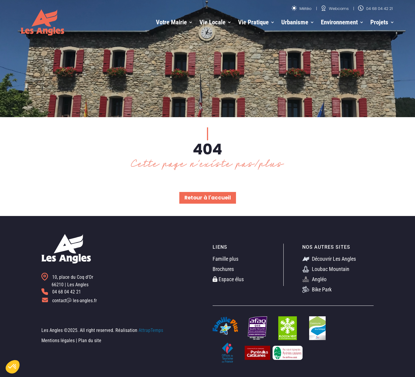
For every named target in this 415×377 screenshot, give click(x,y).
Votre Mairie (171, 22)
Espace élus (228, 279)
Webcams (335, 8)
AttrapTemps (151, 330)
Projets (379, 22)
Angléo (314, 279)
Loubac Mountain (325, 269)
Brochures (223, 269)
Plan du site (89, 340)
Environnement (339, 22)
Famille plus (225, 259)
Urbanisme (294, 22)
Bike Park (317, 289)
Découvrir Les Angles (329, 258)
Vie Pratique (253, 22)
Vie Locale (212, 22)
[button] (12, 367)
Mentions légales (58, 340)
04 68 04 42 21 (375, 8)
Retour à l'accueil (207, 197)
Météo (301, 8)
